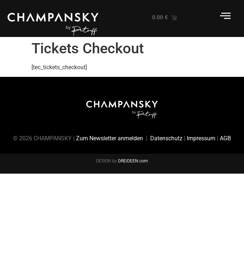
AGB (225, 138)
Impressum (201, 138)
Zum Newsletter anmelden (109, 138)
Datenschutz (166, 138)
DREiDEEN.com (133, 160)
